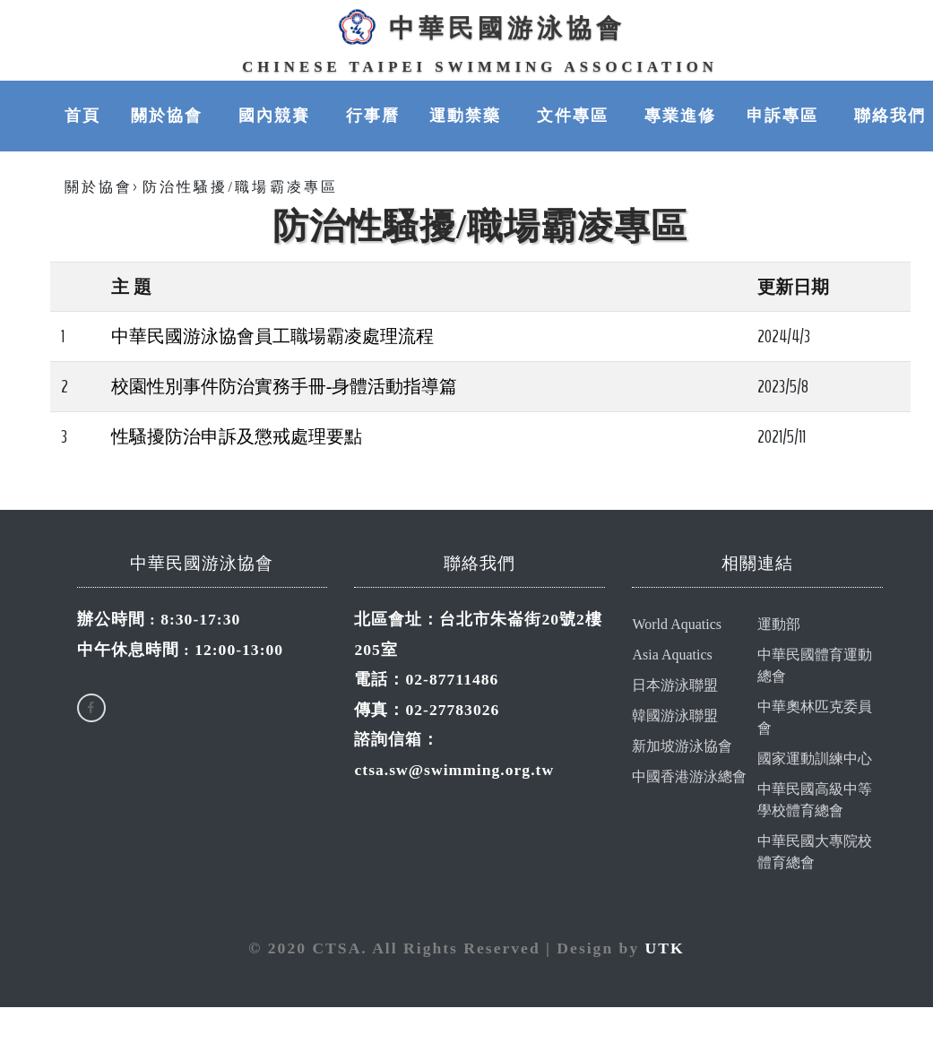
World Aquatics (676, 625)
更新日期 (793, 287)
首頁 (82, 116)
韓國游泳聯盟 (675, 716)
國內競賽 (276, 116)
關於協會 (169, 116)
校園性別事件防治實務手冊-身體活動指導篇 (284, 387)
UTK (665, 949)
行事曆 (373, 116)
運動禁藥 (467, 116)
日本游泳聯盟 (675, 686)
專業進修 (680, 116)
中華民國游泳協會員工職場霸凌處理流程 (272, 337)
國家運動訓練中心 (814, 759)
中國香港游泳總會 (689, 777)
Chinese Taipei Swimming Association (480, 67)
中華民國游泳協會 (479, 27)
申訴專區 (785, 116)
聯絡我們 (890, 116)
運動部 (778, 625)
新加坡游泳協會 (682, 746)
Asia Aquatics (672, 655)
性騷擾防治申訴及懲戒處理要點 (236, 437)
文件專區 (575, 116)
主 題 (131, 287)
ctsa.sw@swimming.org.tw (454, 770)
